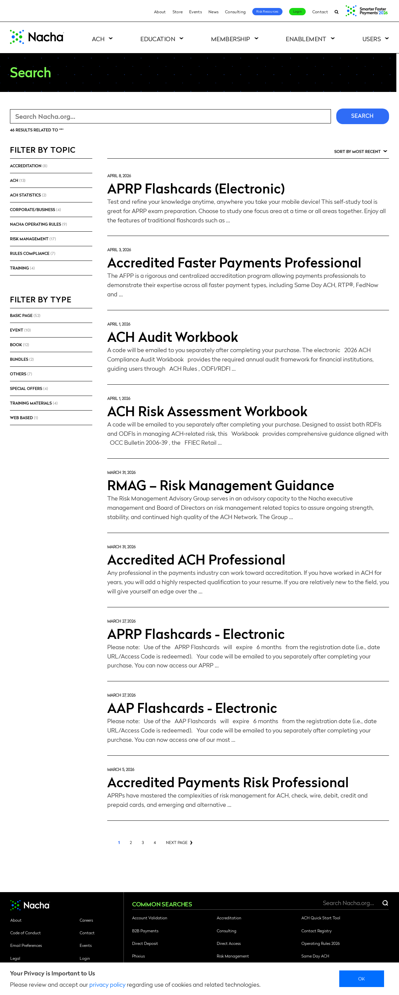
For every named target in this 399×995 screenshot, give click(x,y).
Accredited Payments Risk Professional (228, 782)
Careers (86, 920)
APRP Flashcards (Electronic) (196, 188)
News (213, 11)
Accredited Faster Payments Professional (234, 262)
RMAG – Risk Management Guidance (220, 485)
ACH (98, 38)
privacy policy (107, 984)
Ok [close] (361, 978)
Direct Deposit (145, 943)
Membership (230, 38)
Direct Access (229, 943)
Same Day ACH (315, 955)
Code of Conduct (25, 932)
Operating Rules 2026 (320, 943)
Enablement (306, 38)
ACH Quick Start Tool (320, 917)
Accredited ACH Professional (196, 559)
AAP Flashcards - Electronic (192, 707)
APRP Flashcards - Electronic (196, 633)
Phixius (138, 955)
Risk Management (233, 955)
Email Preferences (26, 945)
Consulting (235, 11)
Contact (320, 11)
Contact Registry (316, 930)
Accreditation (229, 917)
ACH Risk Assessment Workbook (207, 411)
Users (371, 38)
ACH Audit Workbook (172, 336)
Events (195, 11)
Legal (15, 958)
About (160, 11)
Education (157, 38)
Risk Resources (267, 11)
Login (297, 11)
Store (178, 11)
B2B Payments (145, 930)
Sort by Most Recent (357, 151)
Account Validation (149, 917)
